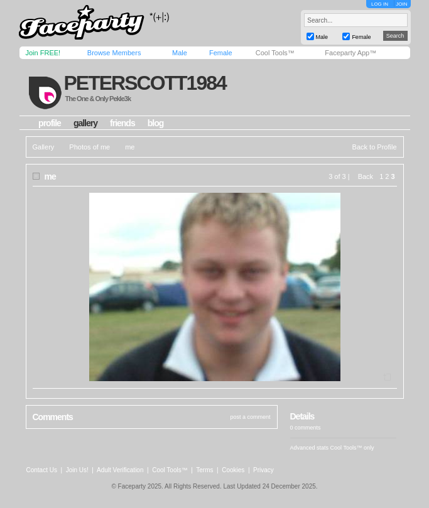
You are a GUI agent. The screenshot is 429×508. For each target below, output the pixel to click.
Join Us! (77, 470)
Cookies (233, 470)
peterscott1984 (144, 83)
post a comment (250, 417)
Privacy (263, 470)
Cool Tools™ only (352, 448)
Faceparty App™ (350, 53)
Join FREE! (43, 53)
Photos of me (89, 147)
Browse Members (114, 53)
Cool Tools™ (275, 53)
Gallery (44, 147)
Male (179, 53)
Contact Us (41, 470)
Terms (204, 470)
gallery (85, 123)
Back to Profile (374, 147)
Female (220, 53)
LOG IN (379, 4)
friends (122, 123)
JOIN (401, 4)
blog (156, 123)
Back (365, 176)
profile (49, 123)
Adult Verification (120, 470)
